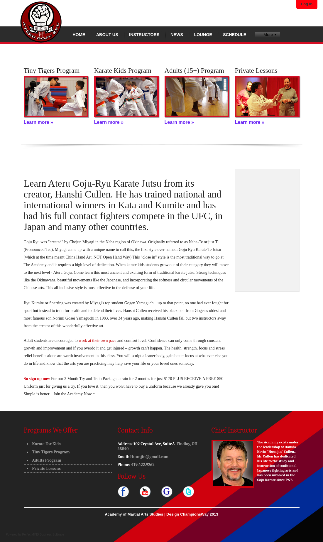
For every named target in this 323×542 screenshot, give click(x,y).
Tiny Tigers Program (51, 452)
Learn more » (38, 122)
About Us (107, 34)
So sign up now (37, 378)
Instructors (144, 34)
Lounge (203, 34)
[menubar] (267, 35)
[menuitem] (267, 35)
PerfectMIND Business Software (43, 534)
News (176, 34)
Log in (306, 4)
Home (78, 34)
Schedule (234, 34)
